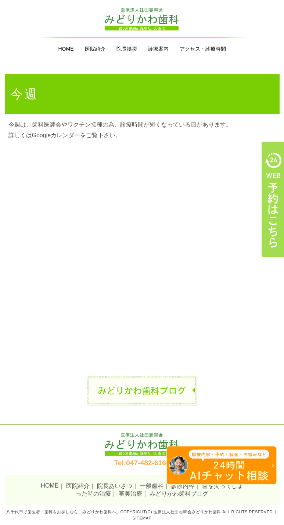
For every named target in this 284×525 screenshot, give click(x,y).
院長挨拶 (126, 49)
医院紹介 (95, 49)
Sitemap (142, 518)
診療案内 (158, 49)
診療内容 (182, 486)
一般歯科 (151, 486)
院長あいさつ (114, 486)
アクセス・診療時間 (203, 49)
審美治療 (130, 494)
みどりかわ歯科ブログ (179, 494)
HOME (66, 49)
